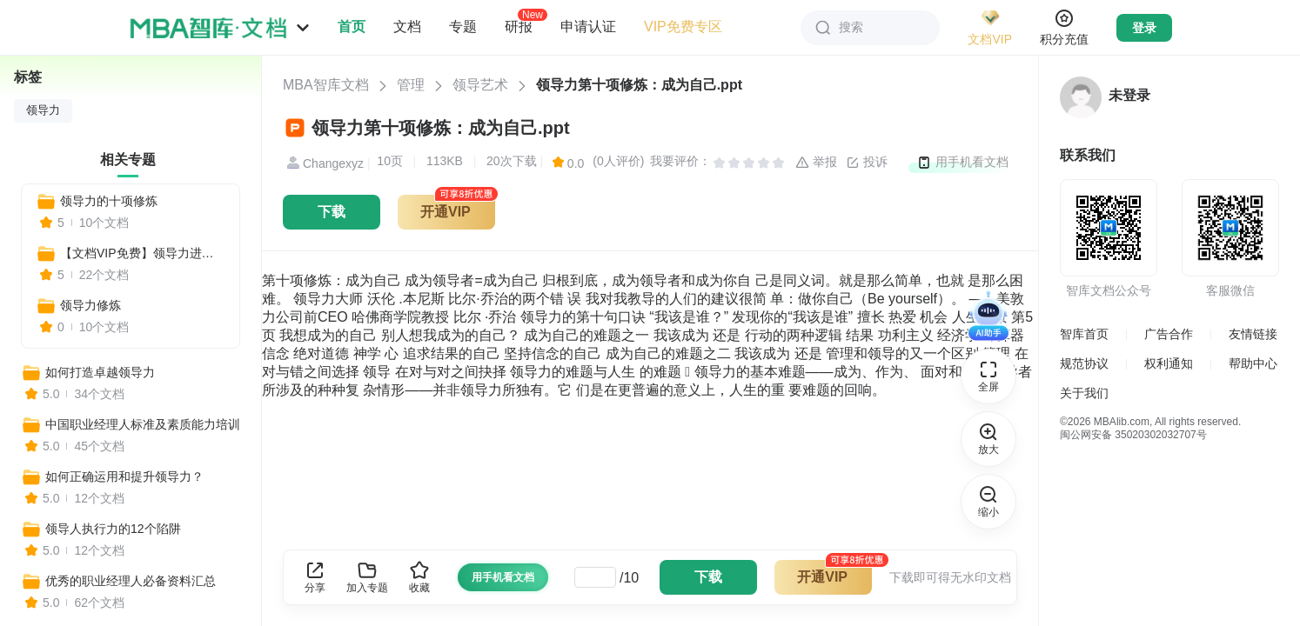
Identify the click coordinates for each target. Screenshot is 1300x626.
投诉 (867, 162)
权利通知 (1168, 363)
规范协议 (1084, 363)
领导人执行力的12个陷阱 (113, 529)
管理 (411, 84)
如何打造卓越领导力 (100, 372)
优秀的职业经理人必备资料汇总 (130, 581)
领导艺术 (480, 84)
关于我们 (1084, 393)
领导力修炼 (90, 305)
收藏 (419, 577)
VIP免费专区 (683, 26)
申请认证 (588, 26)
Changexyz (323, 163)
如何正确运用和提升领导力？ (124, 476)
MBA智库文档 (326, 84)
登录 (1144, 28)
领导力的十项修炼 (108, 201)
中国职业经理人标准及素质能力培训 (142, 424)
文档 (407, 26)
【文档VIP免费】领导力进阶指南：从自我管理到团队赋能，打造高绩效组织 (142, 253)
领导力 (43, 110)
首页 (351, 26)
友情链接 (1253, 334)
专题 (463, 26)
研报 (519, 26)
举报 (816, 162)
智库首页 (1084, 334)
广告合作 (1168, 334)
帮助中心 (1253, 363)
